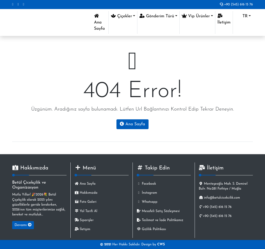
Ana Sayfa (101, 22)
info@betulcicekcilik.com (219, 197)
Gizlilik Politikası (151, 229)
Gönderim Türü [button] (156, 16)
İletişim (224, 19)
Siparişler (84, 220)
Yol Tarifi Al (86, 211)
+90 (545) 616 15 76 (236, 4)
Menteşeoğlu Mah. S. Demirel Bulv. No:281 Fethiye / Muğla (223, 186)
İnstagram (147, 192)
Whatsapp (147, 202)
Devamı (23, 225)
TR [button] (241, 16)
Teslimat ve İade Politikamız (160, 220)
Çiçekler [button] (121, 16)
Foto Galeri (86, 202)
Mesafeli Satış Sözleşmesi (158, 211)
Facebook (146, 183)
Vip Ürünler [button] (196, 16)
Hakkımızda (86, 192)
